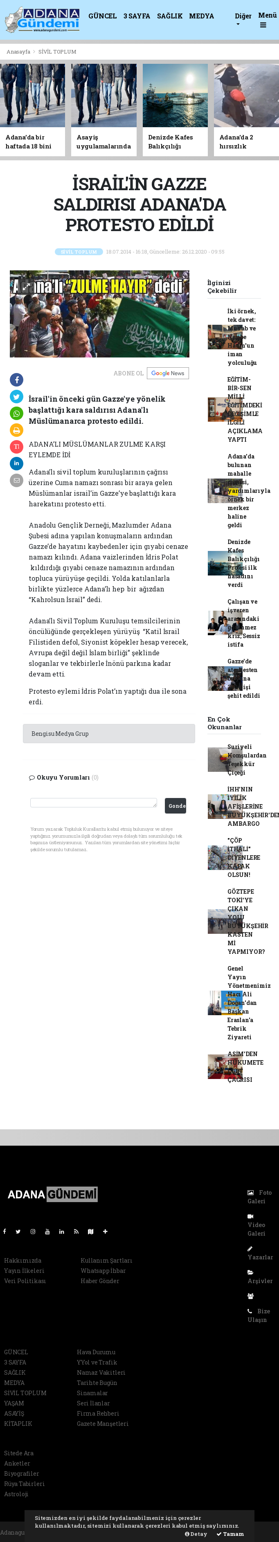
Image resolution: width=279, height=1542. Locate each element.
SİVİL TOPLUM (57, 51)
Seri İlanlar (93, 1403)
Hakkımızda (22, 1260)
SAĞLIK (170, 15)
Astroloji (16, 1494)
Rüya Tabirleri (24, 1484)
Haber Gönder (100, 1281)
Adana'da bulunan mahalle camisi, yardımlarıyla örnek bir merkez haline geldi (248, 490)
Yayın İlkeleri (24, 1271)
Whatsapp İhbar (103, 1271)
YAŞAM (14, 1403)
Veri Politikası (25, 1281)
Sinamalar (92, 1393)
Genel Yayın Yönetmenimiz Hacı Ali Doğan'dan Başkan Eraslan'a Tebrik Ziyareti (249, 1002)
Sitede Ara (19, 1453)
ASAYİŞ (14, 1413)
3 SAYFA (137, 15)
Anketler (17, 1463)
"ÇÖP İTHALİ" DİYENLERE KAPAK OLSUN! (243, 857)
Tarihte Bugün (97, 1383)
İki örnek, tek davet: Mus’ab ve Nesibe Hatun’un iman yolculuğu (242, 336)
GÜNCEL (102, 15)
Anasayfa (19, 51)
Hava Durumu (96, 1352)
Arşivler (260, 1277)
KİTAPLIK (18, 1423)
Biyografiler (21, 1473)
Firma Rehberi (98, 1413)
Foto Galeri (260, 1197)
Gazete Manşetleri (103, 1423)
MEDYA (201, 15)
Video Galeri (257, 1225)
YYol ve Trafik (97, 1362)
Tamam (230, 1534)
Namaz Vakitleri (101, 1372)
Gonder (177, 805)
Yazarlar (260, 1253)
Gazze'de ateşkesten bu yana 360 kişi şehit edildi (243, 678)
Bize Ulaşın (259, 1315)
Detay (196, 1534)
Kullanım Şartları (107, 1260)
